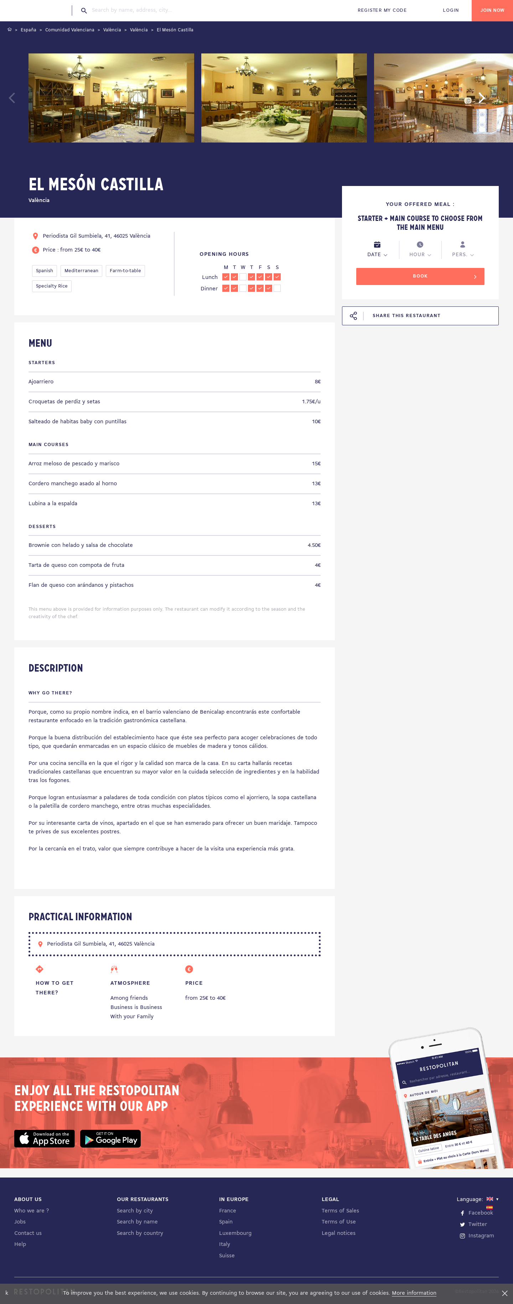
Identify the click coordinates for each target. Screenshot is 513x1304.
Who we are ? (31, 1211)
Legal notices (339, 1233)
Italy (224, 1244)
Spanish (44, 271)
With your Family (132, 1017)
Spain (226, 1222)
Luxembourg (235, 1233)
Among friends (129, 998)
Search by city (135, 1211)
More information (414, 1293)
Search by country (140, 1233)
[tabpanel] (111, 99)
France (227, 1211)
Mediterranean (81, 271)
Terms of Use (339, 1222)
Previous (29, 101)
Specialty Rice (52, 286)
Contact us (28, 1233)
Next (493, 101)
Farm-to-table (125, 271)
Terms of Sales (340, 1211)
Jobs (20, 1222)
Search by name (137, 1222)
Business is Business (136, 1007)
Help (20, 1244)
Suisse (227, 1256)
